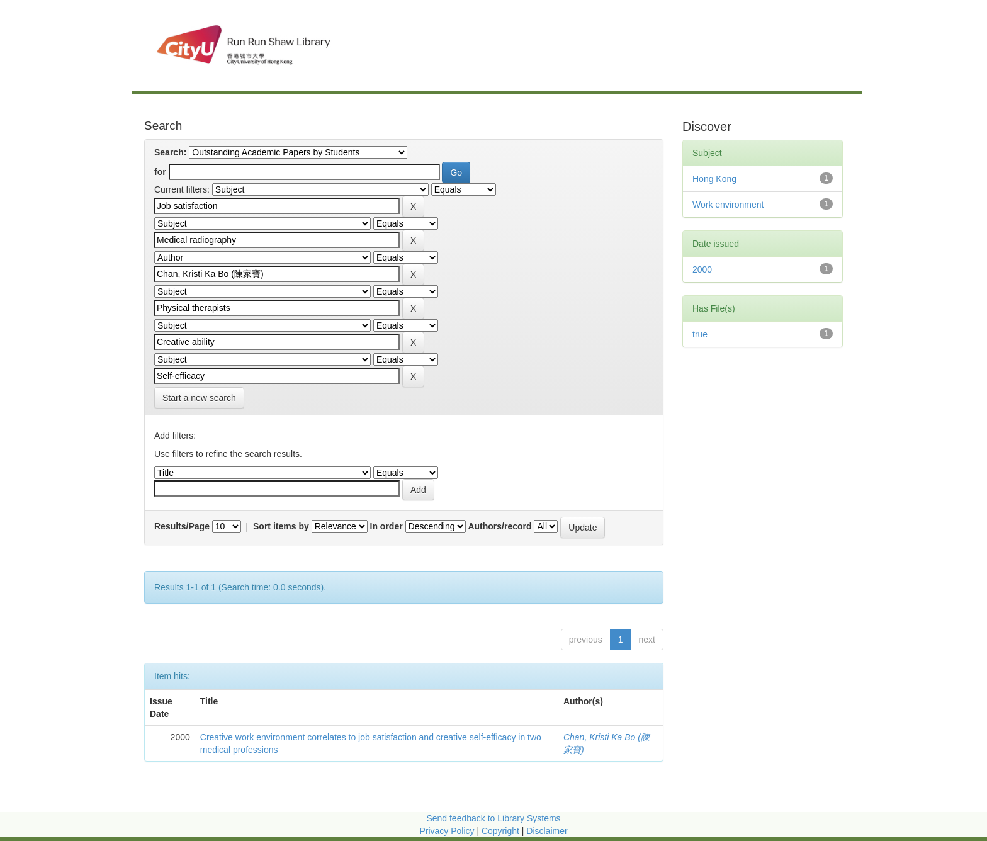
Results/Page (182, 526)
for (160, 172)
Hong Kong (714, 179)
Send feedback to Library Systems (493, 818)
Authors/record (499, 526)
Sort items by (281, 526)
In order (386, 526)
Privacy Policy (446, 831)
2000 (702, 269)
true (700, 334)
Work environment (728, 205)
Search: (170, 152)
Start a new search (199, 398)
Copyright (502, 831)
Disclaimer (546, 831)
